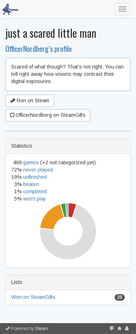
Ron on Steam (29, 100)
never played (38, 170)
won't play (34, 199)
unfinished (35, 177)
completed (35, 191)
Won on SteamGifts (33, 297)
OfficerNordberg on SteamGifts (48, 115)
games (31, 162)
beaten (31, 184)
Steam (41, 328)
